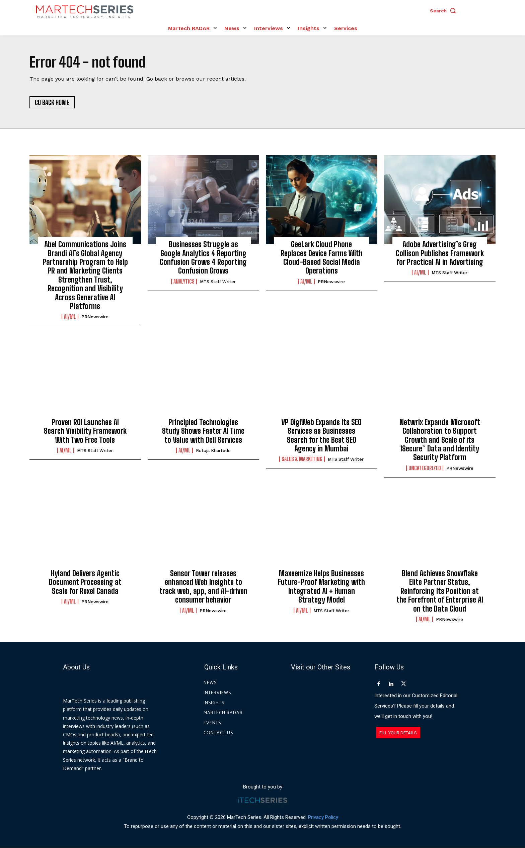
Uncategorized (424, 468)
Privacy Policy (323, 817)
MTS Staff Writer (218, 281)
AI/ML (70, 317)
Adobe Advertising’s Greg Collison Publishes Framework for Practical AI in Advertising (440, 253)
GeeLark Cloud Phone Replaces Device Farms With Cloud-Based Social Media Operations (322, 257)
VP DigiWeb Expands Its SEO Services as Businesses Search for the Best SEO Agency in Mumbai (321, 435)
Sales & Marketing (302, 459)
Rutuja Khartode (213, 450)
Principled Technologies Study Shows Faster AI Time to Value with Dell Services (203, 431)
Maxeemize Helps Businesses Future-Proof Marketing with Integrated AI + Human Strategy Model (321, 586)
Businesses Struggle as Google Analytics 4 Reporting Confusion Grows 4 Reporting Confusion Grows (203, 257)
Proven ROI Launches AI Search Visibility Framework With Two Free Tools (85, 431)
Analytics (184, 281)
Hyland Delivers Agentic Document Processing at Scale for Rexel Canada (85, 582)
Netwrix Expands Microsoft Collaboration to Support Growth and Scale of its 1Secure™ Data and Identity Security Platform (439, 440)
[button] (444, 11)
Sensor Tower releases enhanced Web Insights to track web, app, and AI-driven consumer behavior (203, 586)
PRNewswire (94, 317)
